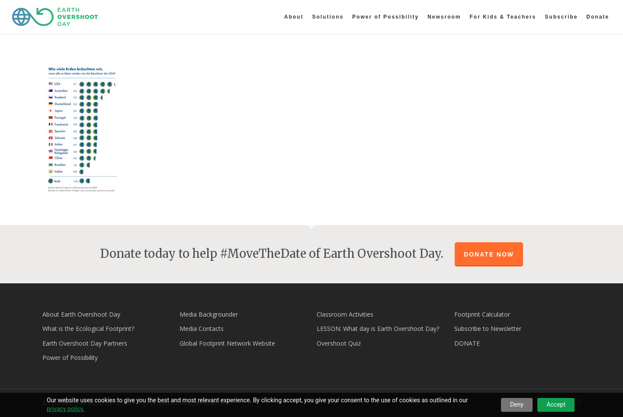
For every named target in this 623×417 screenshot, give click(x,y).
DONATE (467, 343)
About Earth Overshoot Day (81, 314)
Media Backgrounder (209, 314)
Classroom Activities (345, 314)
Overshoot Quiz (339, 343)
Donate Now (489, 254)
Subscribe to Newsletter (487, 328)
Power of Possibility (70, 357)
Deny (516, 404)
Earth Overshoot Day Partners (84, 343)
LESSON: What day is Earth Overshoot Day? (378, 328)
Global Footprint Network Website (227, 343)
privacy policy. (65, 408)
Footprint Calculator (482, 314)
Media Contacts (202, 328)
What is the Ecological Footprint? (88, 328)
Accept (555, 404)
